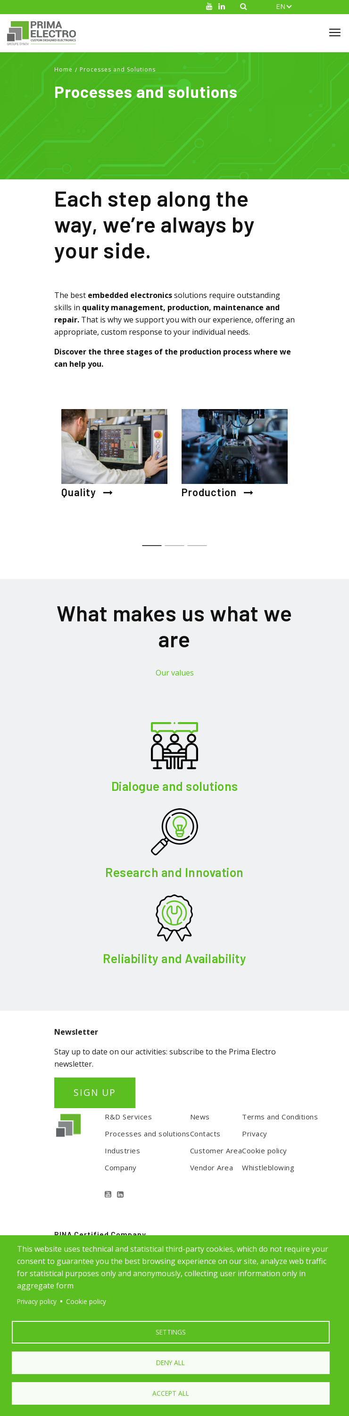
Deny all (170, 1362)
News (200, 1116)
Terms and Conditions (280, 1116)
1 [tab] (152, 540)
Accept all (170, 1393)
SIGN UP (95, 1092)
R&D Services (128, 1116)
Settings (171, 1332)
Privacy (254, 1133)
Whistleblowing (268, 1167)
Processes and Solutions (118, 69)
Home (63, 69)
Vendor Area (211, 1167)
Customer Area (216, 1150)
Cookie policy (264, 1150)
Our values (175, 673)
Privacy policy (37, 1300)
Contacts (205, 1133)
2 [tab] (174, 540)
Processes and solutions (147, 1133)
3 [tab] (197, 540)
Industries (122, 1150)
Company (121, 1167)
